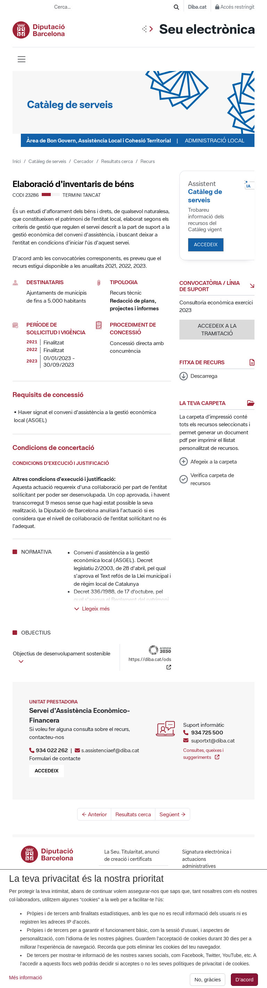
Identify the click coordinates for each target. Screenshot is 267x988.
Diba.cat (197, 7)
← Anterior (94, 814)
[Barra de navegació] (22, 59)
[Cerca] (176, 7)
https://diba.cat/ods (150, 657)
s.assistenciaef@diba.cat (110, 750)
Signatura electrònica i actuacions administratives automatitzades (206, 862)
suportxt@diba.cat (213, 740)
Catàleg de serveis (47, 161)
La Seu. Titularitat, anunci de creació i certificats (131, 855)
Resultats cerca (117, 161)
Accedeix (206, 244)
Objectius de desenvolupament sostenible (61, 657)
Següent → (173, 814)
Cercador (84, 161)
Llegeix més (92, 608)
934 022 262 (52, 750)
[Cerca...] (114, 7)
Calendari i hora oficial (128, 872)
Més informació (25, 982)
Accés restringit (234, 7)
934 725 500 (207, 732)
